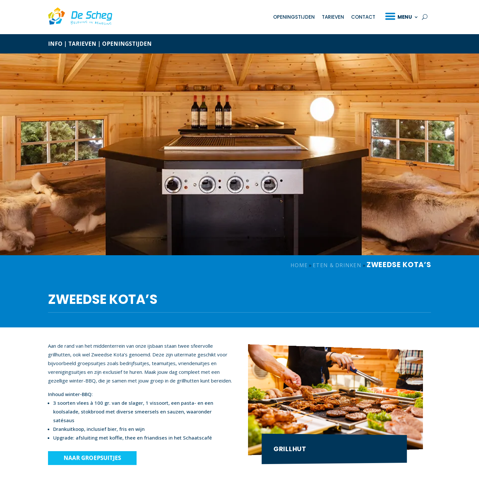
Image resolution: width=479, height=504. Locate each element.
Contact (363, 17)
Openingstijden (294, 17)
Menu (405, 17)
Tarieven (333, 17)
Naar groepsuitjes (92, 457)
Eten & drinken (337, 265)
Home (299, 265)
